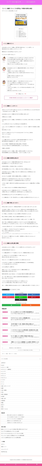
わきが (3, 370)
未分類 (3, 401)
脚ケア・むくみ (5, 414)
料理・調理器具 (5, 399)
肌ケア (3, 410)
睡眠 (2, 407)
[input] (21, 364)
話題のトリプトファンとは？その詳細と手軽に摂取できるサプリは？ (14, 434)
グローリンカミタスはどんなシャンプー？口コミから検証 (12, 438)
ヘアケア (3, 385)
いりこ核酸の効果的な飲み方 (21, 34)
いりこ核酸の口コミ (20, 31)
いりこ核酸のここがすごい (21, 32)
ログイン (3, 449)
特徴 (19, 290)
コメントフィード (4, 454)
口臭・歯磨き (4, 395)
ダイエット (4, 380)
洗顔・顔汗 (4, 403)
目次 (19, 28)
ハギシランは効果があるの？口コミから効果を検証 (11, 442)
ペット (3, 387)
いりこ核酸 (12, 290)
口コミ (16, 290)
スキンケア (4, 378)
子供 (2, 397)
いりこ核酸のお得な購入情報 (21, 37)
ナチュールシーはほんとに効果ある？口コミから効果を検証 (12, 440)
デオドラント (4, 382)
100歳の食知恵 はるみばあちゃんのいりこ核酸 (21, 98)
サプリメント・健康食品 (6, 290)
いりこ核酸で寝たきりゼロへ (21, 35)
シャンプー (4, 376)
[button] (40, 364)
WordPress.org (4, 456)
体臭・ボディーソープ (6, 391)
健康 (2, 393)
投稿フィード (3, 451)
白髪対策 (3, 405)
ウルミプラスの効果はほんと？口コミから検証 (10, 436)
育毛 (2, 412)
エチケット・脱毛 (5, 372)
